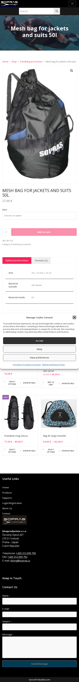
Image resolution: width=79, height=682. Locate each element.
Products (7, 492)
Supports (7, 497)
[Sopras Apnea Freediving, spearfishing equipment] (9, 3)
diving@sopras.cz (20, 560)
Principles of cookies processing (27, 364)
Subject (7, 621)
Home (5, 61)
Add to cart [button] (51, 383)
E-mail (6, 608)
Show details (29, 383)
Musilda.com (43, 679)
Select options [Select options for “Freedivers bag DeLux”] (12, 450)
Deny (39, 349)
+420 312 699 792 (17, 557)
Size (4, 209)
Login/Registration (12, 503)
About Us (7, 508)
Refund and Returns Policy (53, 364)
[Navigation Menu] (72, 3)
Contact (6, 513)
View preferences (39, 357)
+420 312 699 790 (26, 553)
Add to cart (44, 232)
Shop (14, 61)
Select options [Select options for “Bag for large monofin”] (51, 450)
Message (8, 634)
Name (6, 595)
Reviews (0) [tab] (41, 260)
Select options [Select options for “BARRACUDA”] (12, 382)
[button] (74, 317)
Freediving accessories (31, 61)
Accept (39, 340)
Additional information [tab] (17, 260)
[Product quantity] (6, 232)
